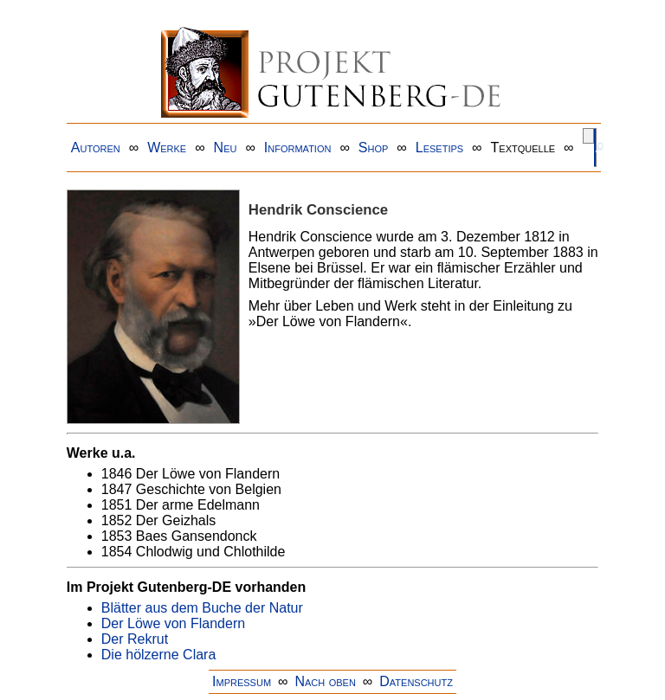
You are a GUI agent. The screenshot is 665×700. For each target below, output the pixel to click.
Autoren (95, 147)
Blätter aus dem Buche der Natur (202, 607)
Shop (373, 147)
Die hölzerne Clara (158, 654)
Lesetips (439, 147)
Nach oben (324, 681)
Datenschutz (416, 681)
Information (298, 147)
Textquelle (523, 147)
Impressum (241, 681)
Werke (166, 147)
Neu (225, 147)
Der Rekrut (134, 639)
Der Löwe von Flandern (173, 623)
